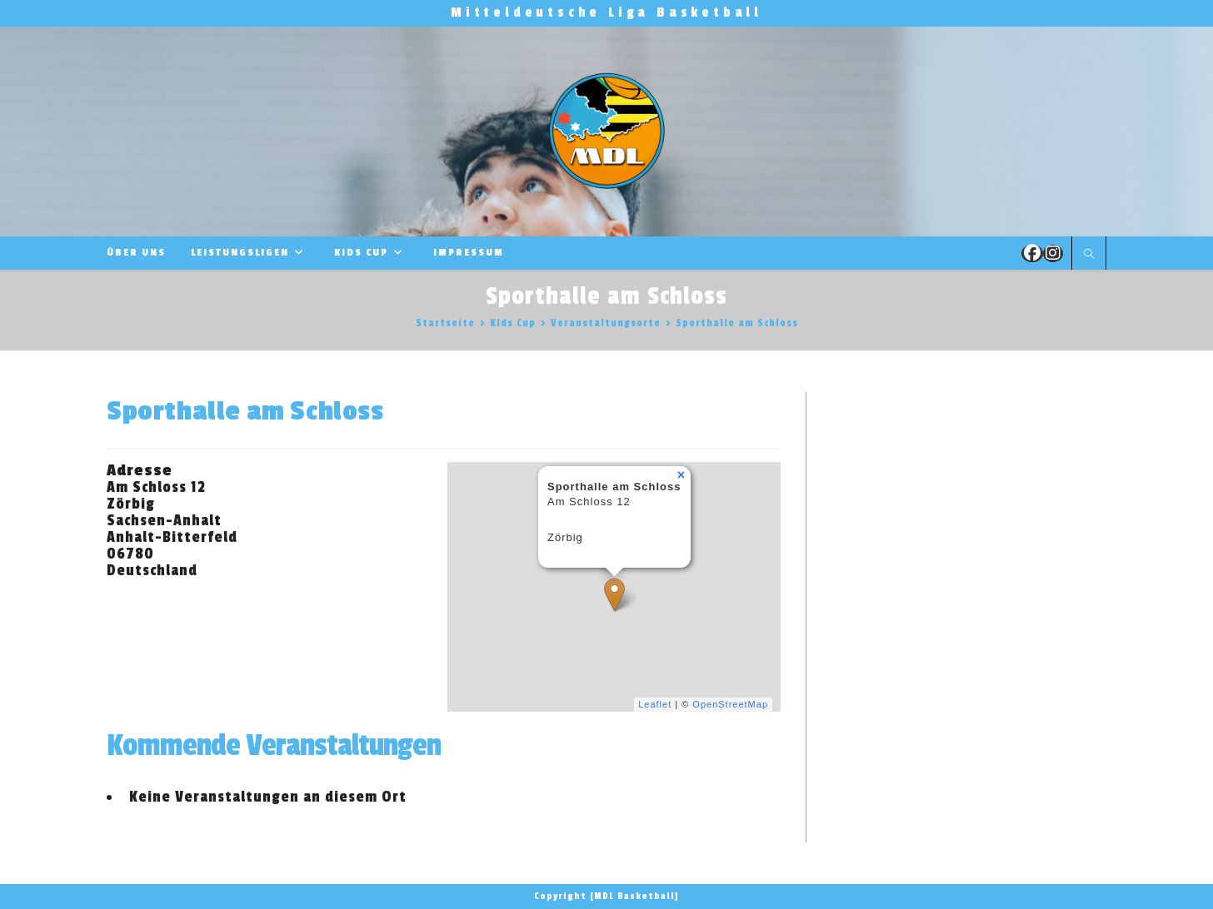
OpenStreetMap (730, 704)
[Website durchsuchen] (1089, 255)
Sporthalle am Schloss (737, 323)
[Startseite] (445, 323)
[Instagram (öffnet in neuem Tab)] (1053, 253)
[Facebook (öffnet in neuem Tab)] (1032, 253)
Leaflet (654, 704)
